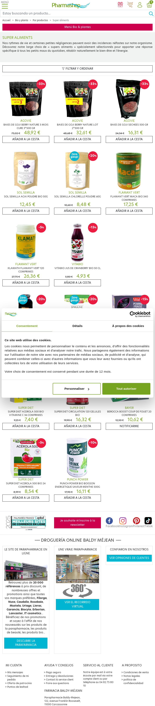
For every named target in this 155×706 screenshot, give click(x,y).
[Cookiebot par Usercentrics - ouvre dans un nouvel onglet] (132, 314)
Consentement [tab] (27, 326)
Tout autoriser (126, 388)
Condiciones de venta (136, 672)
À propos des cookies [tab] (128, 326)
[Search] (74, 13)
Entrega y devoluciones (59, 676)
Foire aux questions (57, 683)
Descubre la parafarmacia (26, 643)
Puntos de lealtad (17, 686)
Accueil (6, 20)
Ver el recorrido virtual (77, 604)
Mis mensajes (15, 672)
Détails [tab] (77, 326)
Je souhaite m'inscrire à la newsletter (77, 523)
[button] (140, 5)
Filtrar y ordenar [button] (77, 69)
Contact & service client (59, 679)
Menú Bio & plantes (77, 27)
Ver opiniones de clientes (129, 558)
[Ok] (152, 13)
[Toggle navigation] (5, 5)
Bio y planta (21, 20)
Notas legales (132, 676)
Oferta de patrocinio (19, 683)
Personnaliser (76, 388)
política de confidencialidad (133, 681)
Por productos (40, 20)
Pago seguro (53, 672)
